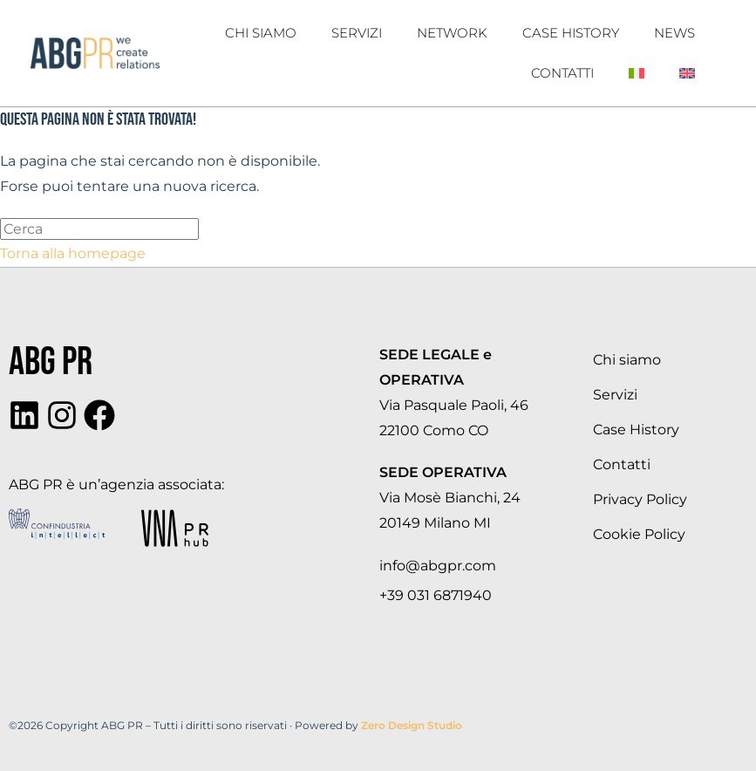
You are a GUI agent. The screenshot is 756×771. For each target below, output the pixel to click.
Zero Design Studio (411, 725)
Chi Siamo (260, 32)
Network (452, 32)
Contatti (562, 73)
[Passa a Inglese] (687, 73)
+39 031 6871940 (435, 595)
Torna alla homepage (73, 253)
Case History (570, 32)
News (674, 32)
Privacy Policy (640, 499)
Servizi (356, 32)
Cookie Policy (639, 534)
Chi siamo (627, 359)
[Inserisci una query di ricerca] (99, 229)
